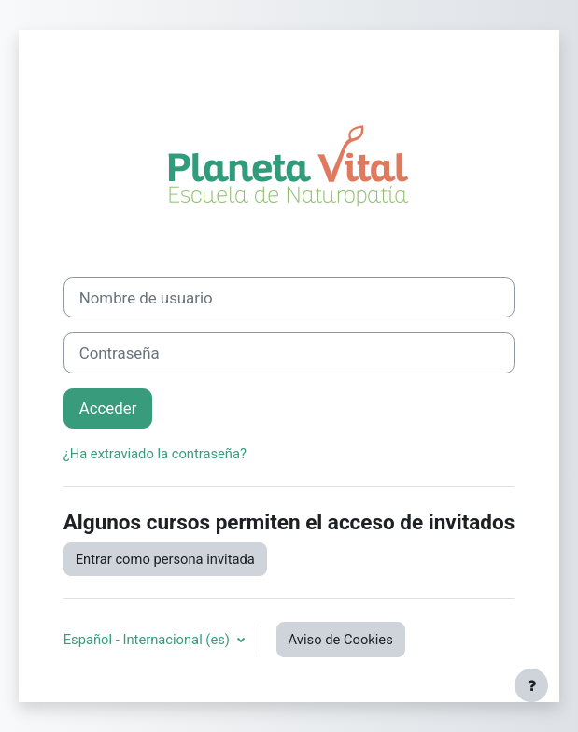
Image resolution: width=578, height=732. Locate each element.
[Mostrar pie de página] (531, 685)
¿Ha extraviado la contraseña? (155, 453)
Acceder (108, 408)
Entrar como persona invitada (165, 559)
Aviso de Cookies (341, 639)
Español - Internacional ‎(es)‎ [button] (148, 639)
